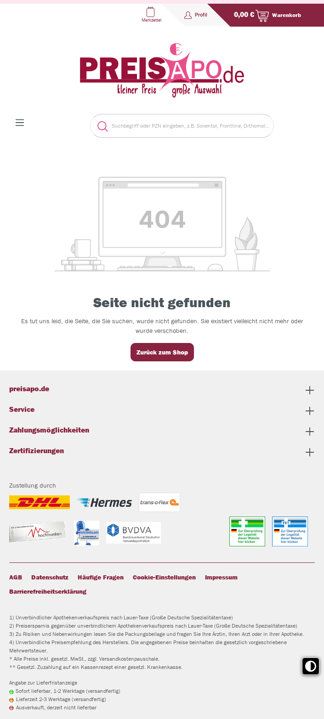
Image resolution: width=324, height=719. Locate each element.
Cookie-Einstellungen (164, 577)
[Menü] (19, 122)
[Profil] (195, 15)
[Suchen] (99, 126)
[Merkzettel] (150, 15)
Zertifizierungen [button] (162, 452)
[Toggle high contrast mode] (310, 666)
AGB (15, 577)
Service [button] (162, 410)
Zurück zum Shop (162, 352)
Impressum (221, 577)
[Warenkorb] (265, 15)
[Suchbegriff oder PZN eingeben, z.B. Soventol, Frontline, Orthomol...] (191, 126)
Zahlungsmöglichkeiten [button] (162, 431)
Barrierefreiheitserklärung (47, 591)
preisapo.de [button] (162, 390)
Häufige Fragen (101, 577)
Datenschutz (49, 577)
